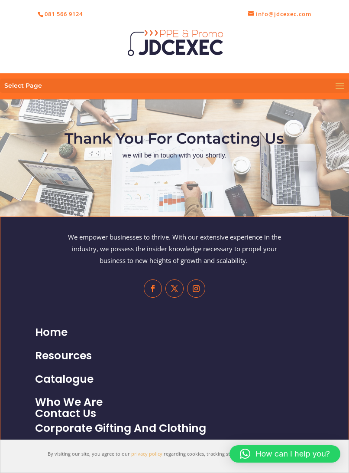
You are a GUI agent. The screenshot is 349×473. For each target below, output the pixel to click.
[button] (284, 454)
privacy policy (146, 453)
